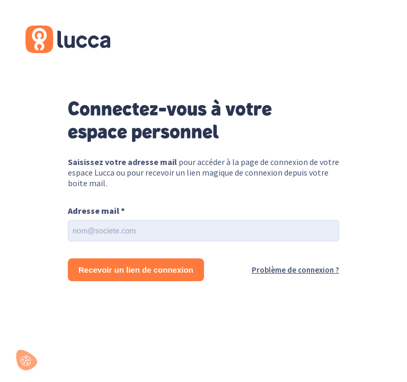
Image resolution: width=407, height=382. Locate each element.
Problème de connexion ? (295, 270)
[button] (26, 360)
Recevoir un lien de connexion (135, 269)
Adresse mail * (96, 210)
